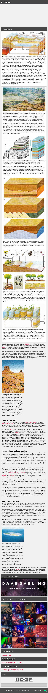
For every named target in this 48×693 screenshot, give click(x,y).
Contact (13, 690)
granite (11, 472)
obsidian (4, 475)
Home (8, 690)
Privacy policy (25, 690)
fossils (3, 347)
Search (18, 690)
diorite (23, 472)
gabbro (16, 472)
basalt (44, 474)
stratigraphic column (7, 423)
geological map (6, 655)
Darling (5, 2)
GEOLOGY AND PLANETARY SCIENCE (12, 662)
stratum (27, 344)
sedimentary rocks (31, 422)
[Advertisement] (24, 15)
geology (11, 429)
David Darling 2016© (35, 690)
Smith (17, 569)
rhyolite (11, 475)
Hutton (17, 432)
